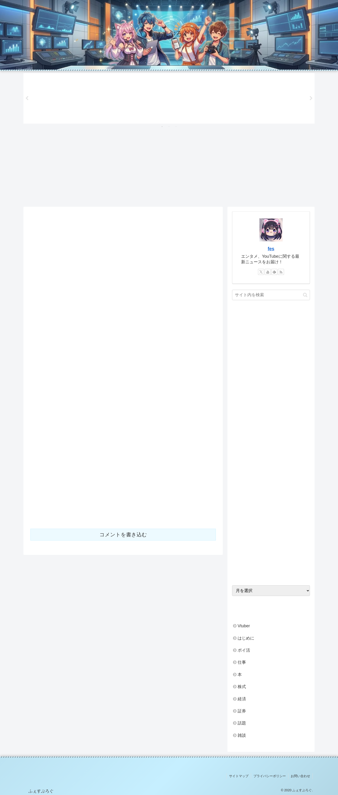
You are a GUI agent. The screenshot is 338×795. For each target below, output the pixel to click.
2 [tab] (169, 126)
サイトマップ (239, 776)
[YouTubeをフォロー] (268, 272)
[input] (271, 295)
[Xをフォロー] (261, 272)
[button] (305, 295)
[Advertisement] (169, 168)
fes (271, 248)
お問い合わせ (300, 776)
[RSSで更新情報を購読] (281, 272)
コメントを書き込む (123, 535)
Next (311, 98)
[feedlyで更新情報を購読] (274, 272)
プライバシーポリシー (269, 776)
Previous (27, 98)
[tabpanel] (53, 97)
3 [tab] (176, 126)
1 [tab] (162, 126)
